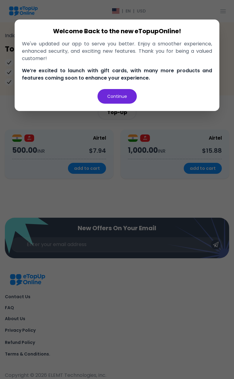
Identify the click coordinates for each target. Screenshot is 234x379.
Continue (117, 96)
